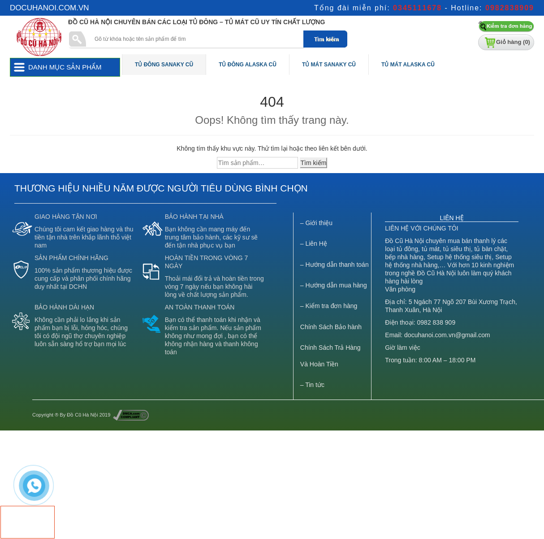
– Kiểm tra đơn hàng (329, 305)
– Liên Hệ (313, 243)
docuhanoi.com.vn (49, 8)
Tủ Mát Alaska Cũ (408, 64)
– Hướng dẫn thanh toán (334, 264)
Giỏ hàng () (513, 42)
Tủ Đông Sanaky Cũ (164, 64)
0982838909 (509, 8)
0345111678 (417, 8)
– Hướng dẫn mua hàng (333, 285)
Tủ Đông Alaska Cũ (247, 64)
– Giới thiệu (316, 222)
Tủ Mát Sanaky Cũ (329, 64)
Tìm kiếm (314, 162)
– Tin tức (312, 384)
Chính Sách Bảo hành (331, 326)
